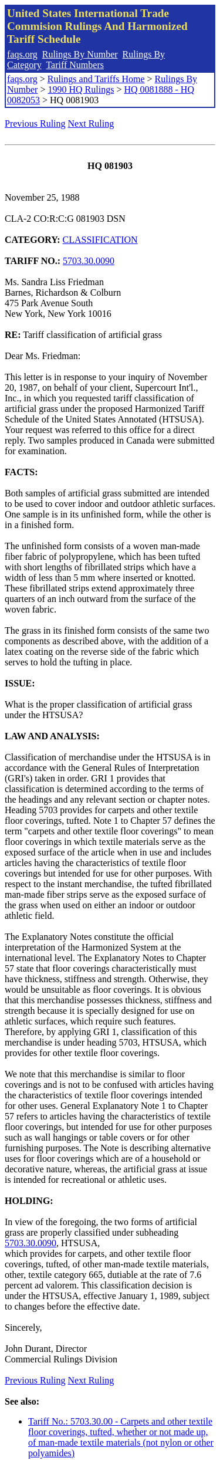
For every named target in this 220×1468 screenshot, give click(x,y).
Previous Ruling (35, 123)
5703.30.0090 (88, 261)
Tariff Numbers (75, 65)
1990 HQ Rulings (81, 89)
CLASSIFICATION (100, 240)
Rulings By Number (80, 54)
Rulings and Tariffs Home (96, 79)
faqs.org (22, 54)
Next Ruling (91, 123)
